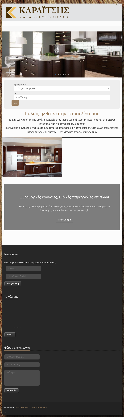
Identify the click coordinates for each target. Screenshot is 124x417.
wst (18, 407)
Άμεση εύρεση (20, 84)
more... (10, 334)
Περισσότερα (64, 219)
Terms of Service (39, 407)
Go (15, 103)
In (15, 93)
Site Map (25, 407)
